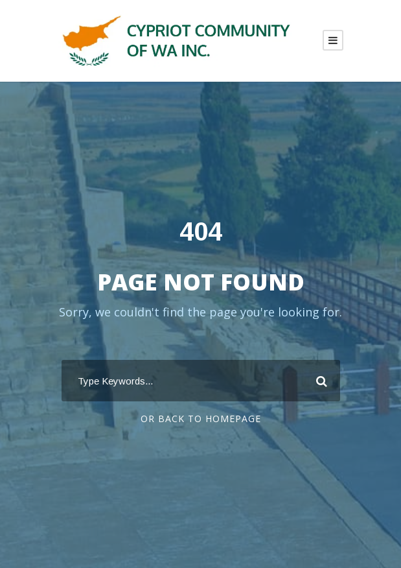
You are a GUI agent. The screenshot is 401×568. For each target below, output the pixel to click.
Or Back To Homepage (201, 418)
